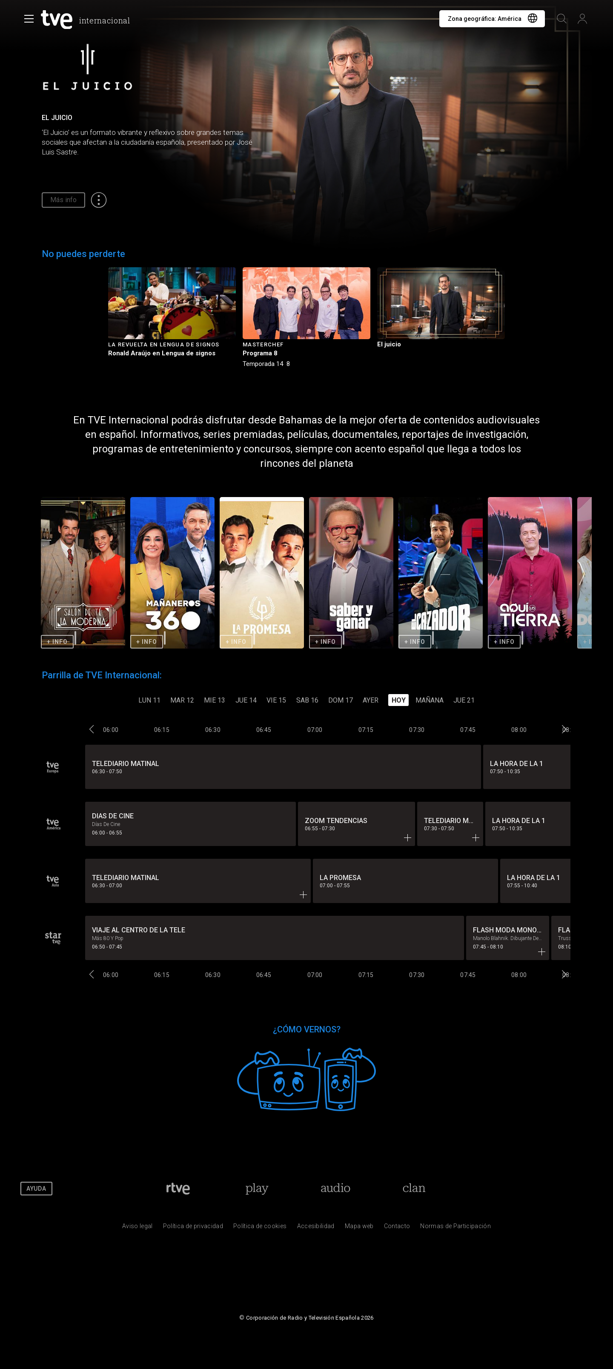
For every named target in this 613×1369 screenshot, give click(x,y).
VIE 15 (276, 700)
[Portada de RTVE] (178, 1188)
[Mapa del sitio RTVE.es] (359, 1228)
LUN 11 (149, 700)
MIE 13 (214, 700)
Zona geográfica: (484, 18)
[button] (582, 574)
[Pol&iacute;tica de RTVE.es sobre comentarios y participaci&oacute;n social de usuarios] (455, 1228)
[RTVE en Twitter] (523, 1188)
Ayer (370, 700)
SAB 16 (307, 700)
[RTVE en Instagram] (574, 1188)
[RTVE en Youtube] (548, 1188)
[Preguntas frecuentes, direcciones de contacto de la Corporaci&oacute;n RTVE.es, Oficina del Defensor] (397, 1228)
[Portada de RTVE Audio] (335, 1188)
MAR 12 (182, 700)
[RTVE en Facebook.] (497, 1188)
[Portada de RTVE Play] (257, 1188)
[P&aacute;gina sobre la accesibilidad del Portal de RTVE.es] (316, 1228)
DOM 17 (340, 700)
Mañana (429, 700)
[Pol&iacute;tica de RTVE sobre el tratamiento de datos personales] (193, 1228)
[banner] (87, 19)
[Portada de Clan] (414, 1188)
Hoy (399, 700)
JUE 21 (464, 700)
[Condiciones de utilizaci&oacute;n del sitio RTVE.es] (137, 1228)
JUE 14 (246, 700)
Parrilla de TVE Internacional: (102, 675)
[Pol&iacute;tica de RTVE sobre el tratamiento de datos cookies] (259, 1228)
